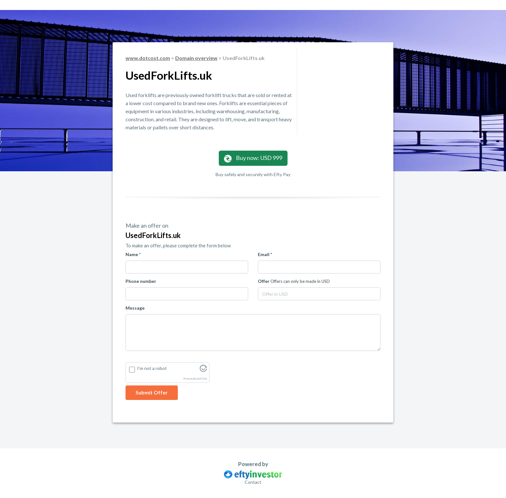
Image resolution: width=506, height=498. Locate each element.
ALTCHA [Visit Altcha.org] (202, 378)
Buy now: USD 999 (253, 158)
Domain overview (196, 58)
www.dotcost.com (148, 58)
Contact (253, 482)
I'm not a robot (152, 368)
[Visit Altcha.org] (203, 370)
